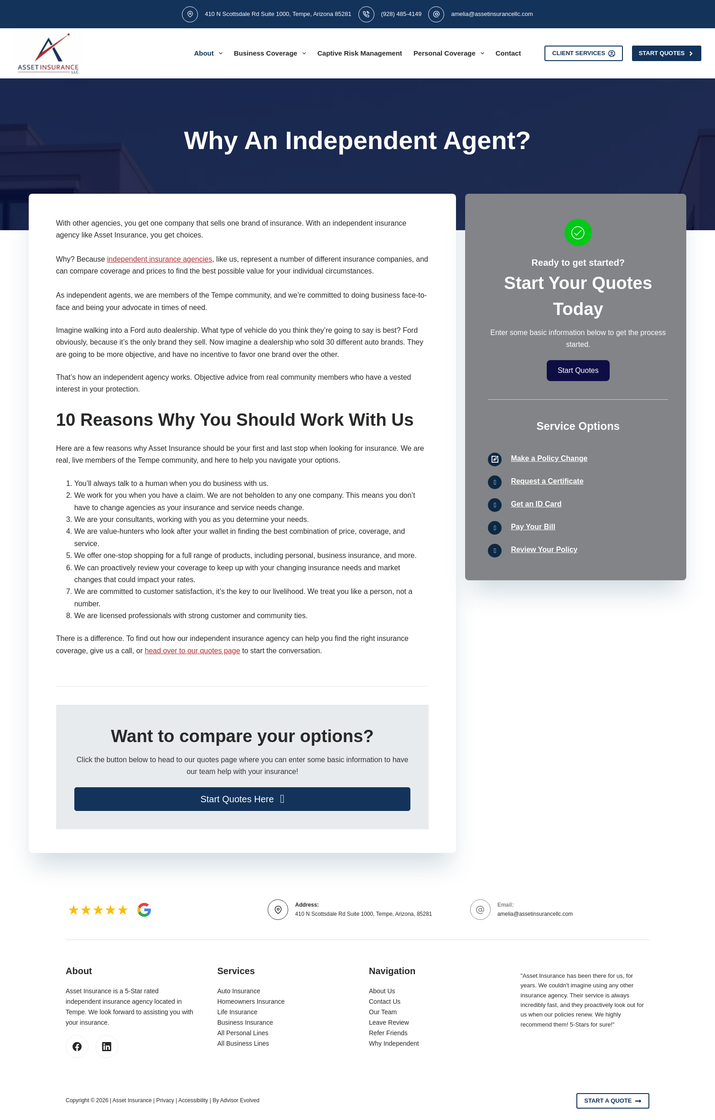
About (210, 53)
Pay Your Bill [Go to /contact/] (533, 527)
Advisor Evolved (239, 1100)
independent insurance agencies (159, 259)
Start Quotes (666, 53)
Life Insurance (238, 1012)
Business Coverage (272, 53)
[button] (242, 799)
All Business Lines (243, 1043)
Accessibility (193, 1100)
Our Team (383, 1012)
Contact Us (384, 1001)
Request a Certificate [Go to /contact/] (547, 481)
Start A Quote (613, 1101)
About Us (382, 991)
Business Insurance (245, 1022)
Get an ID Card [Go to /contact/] (536, 504)
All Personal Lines (243, 1033)
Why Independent (394, 1043)
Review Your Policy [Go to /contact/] (544, 549)
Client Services (583, 53)
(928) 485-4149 (401, 13)
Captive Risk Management (359, 53)
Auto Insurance (239, 991)
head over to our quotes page (192, 651)
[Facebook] (77, 1046)
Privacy (165, 1100)
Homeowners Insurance (251, 1001)
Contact (508, 53)
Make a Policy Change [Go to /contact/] (549, 458)
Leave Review (389, 1022)
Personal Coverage (451, 53)
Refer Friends (388, 1033)
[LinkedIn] (106, 1046)
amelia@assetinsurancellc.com (492, 13)
